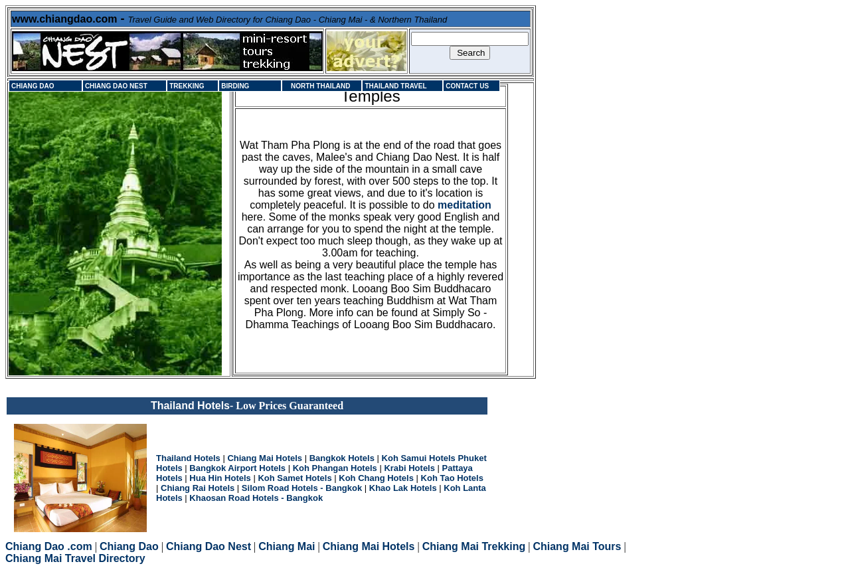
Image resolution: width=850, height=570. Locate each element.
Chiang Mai (286, 546)
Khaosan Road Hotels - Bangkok (256, 498)
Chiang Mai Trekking (474, 546)
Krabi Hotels (409, 468)
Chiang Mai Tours (577, 546)
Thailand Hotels (188, 458)
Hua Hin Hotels (219, 478)
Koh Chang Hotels (376, 478)
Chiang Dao (129, 546)
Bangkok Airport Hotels (237, 468)
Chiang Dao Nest (208, 546)
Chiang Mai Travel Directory (75, 558)
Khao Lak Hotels (403, 488)
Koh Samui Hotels (419, 458)
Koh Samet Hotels (294, 478)
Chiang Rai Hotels (197, 488)
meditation (464, 205)
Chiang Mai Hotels (264, 458)
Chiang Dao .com (48, 546)
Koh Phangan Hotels (335, 468)
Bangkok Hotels (342, 458)
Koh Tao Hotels (452, 478)
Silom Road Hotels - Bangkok (302, 488)
